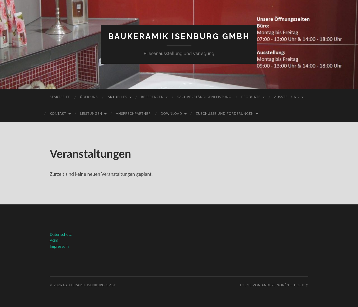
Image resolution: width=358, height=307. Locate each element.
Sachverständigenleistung (204, 97)
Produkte (251, 97)
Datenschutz (61, 234)
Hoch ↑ (301, 285)
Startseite (60, 97)
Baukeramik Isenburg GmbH (179, 36)
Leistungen (91, 114)
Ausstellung (286, 97)
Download (171, 114)
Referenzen (152, 97)
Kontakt (58, 114)
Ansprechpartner (133, 114)
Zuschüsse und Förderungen (225, 114)
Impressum (59, 246)
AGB (54, 240)
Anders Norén (275, 285)
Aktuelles (117, 97)
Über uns (89, 97)
